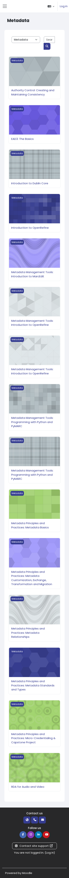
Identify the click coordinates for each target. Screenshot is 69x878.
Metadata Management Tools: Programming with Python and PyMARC (32, 422)
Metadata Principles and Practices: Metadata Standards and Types (32, 685)
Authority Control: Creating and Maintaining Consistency (32, 92)
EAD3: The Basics (22, 139)
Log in (64, 6)
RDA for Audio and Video (27, 787)
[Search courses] (49, 39)
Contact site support (34, 846)
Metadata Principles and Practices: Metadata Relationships (28, 633)
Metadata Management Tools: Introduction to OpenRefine (32, 323)
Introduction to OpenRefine (30, 228)
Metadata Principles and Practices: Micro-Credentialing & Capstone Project (33, 738)
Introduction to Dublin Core (29, 183)
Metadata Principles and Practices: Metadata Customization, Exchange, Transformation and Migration (31, 578)
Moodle (27, 873)
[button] (51, 6)
